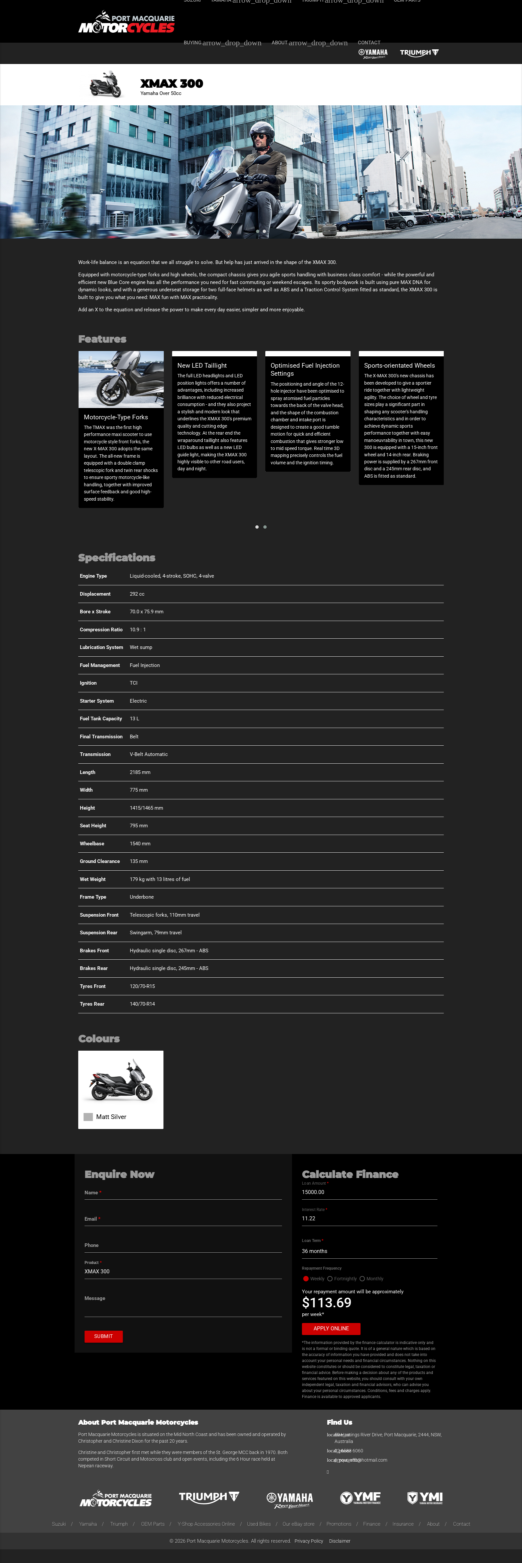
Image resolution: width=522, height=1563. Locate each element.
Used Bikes (259, 1538)
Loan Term (312, 1253)
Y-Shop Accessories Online (206, 1538)
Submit (104, 1352)
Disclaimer (340, 1554)
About (433, 1538)
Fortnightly (348, 1292)
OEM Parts (152, 1538)
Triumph (119, 1538)
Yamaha (88, 1538)
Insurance (403, 1538)
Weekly (318, 1292)
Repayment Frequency (322, 1281)
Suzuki (59, 1538)
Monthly (378, 1292)
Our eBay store (299, 1538)
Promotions (339, 1538)
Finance (372, 1538)
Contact (461, 1538)
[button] (257, 538)
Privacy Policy (309, 1554)
